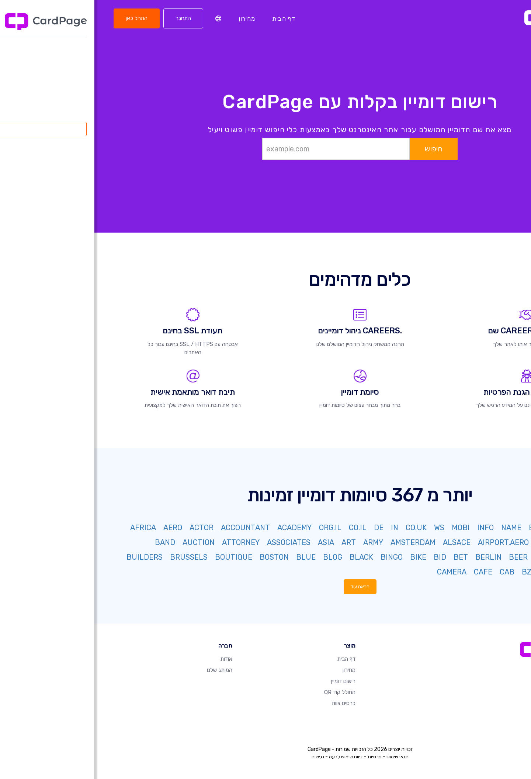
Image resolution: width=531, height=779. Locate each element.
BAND (70, 542)
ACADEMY (200, 527)
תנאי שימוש (303, 756)
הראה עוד (265, 586)
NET (482, 527)
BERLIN (394, 557)
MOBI (366, 527)
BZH (434, 571)
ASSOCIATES (194, 542)
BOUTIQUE (139, 557)
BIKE (324, 557)
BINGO (297, 557)
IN (300, 527)
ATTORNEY (146, 542)
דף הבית (189, 18)
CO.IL (263, 527)
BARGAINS (494, 557)
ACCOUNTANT (151, 527)
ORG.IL (236, 527)
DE (284, 527)
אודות (132, 659)
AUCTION (104, 542)
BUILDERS (50, 557)
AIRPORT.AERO (409, 542)
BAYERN (455, 557)
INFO (391, 527)
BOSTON (179, 557)
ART (254, 542)
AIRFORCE (459, 542)
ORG (461, 527)
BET (366, 557)
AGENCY (498, 542)
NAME (417, 527)
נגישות (223, 756)
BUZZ (459, 571)
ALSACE (362, 542)
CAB (412, 571)
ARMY (279, 542)
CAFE (388, 571)
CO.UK (321, 527)
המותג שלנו (125, 670)
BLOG (238, 557)
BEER (423, 557)
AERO (78, 527)
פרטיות (280, 756)
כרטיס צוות (249, 703)
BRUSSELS (94, 557)
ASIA (231, 542)
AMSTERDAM (318, 542)
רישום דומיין (249, 681)
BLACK (267, 557)
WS (345, 527)
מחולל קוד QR (245, 692)
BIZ (440, 527)
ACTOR (107, 527)
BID (345, 557)
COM (505, 527)
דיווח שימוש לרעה (251, 756)
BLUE (211, 557)
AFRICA (49, 527)
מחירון (152, 18)
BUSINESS (495, 571)
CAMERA (357, 571)
